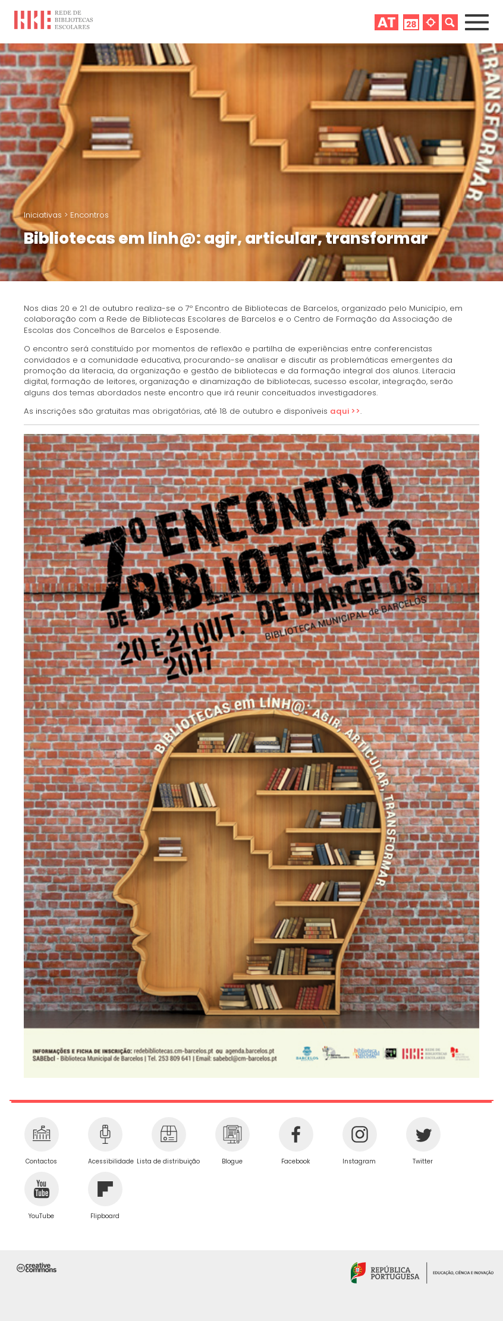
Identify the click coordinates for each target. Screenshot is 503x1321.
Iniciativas (44, 215)
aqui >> (345, 411)
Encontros (89, 215)
